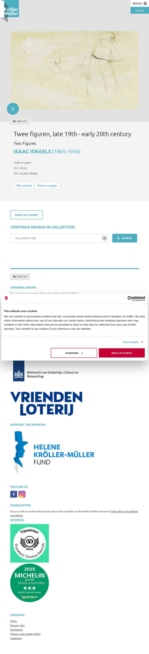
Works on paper (47, 185)
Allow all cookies (121, 352)
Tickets (139, 10)
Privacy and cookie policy (25, 634)
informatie (11, 107)
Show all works (26, 215)
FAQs (13, 621)
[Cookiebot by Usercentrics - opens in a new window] (130, 298)
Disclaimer (16, 629)
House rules (17, 625)
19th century (24, 185)
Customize (74, 352)
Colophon (16, 638)
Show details (131, 341)
